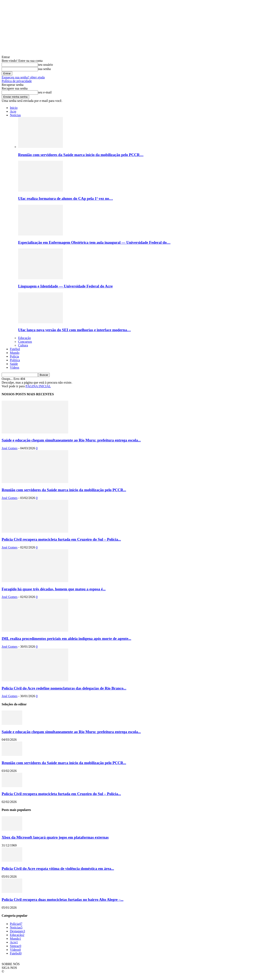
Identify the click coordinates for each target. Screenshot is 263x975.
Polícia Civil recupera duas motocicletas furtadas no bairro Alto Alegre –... (62, 899)
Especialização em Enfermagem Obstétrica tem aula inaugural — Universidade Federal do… (94, 242)
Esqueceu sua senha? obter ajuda (23, 77)
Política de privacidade (17, 81)
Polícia (14, 356)
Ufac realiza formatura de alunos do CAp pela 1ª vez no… (65, 198)
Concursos (25, 341)
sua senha (44, 69)
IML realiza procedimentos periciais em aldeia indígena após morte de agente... (66, 638)
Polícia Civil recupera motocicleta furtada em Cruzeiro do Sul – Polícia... (61, 539)
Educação (24, 338)
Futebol (15, 349)
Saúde (14, 364)
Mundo (14, 352)
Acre (13, 111)
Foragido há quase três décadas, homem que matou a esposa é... (54, 589)
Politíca (15, 360)
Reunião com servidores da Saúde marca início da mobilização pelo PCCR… (80, 155)
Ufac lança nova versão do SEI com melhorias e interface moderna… (74, 330)
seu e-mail (45, 92)
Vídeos (14, 367)
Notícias (15, 115)
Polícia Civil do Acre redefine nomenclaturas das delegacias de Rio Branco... (64, 688)
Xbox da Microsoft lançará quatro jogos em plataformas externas (55, 837)
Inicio (13, 107)
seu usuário (45, 64)
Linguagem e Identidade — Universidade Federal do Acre (65, 286)
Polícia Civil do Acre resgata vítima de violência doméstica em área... (58, 868)
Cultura (23, 345)
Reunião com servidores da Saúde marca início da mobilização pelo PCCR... (64, 490)
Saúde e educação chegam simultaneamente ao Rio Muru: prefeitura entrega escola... (71, 440)
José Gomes (9, 448)
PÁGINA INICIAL (38, 386)
